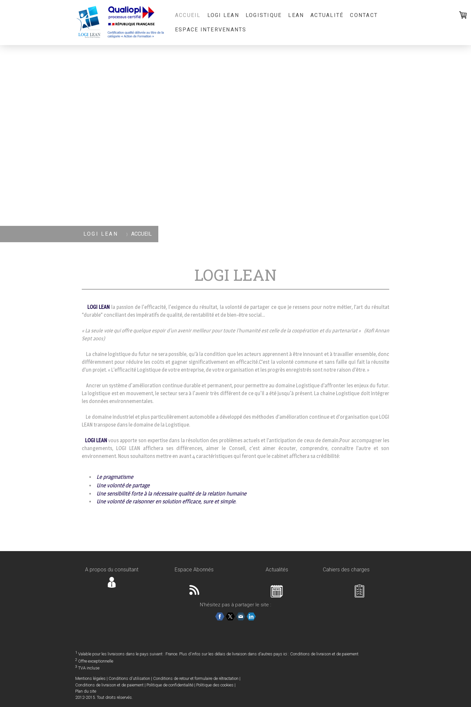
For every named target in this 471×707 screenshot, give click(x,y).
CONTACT (364, 15)
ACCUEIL (188, 15)
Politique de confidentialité (170, 684)
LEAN (296, 15)
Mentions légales (90, 678)
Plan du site (85, 691)
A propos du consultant (111, 569)
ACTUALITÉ (326, 15)
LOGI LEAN (223, 15)
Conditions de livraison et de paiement (324, 653)
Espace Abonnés (194, 569)
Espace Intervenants (211, 29)
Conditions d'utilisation (129, 678)
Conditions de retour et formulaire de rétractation (195, 678)
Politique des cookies (215, 684)
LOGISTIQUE (264, 15)
